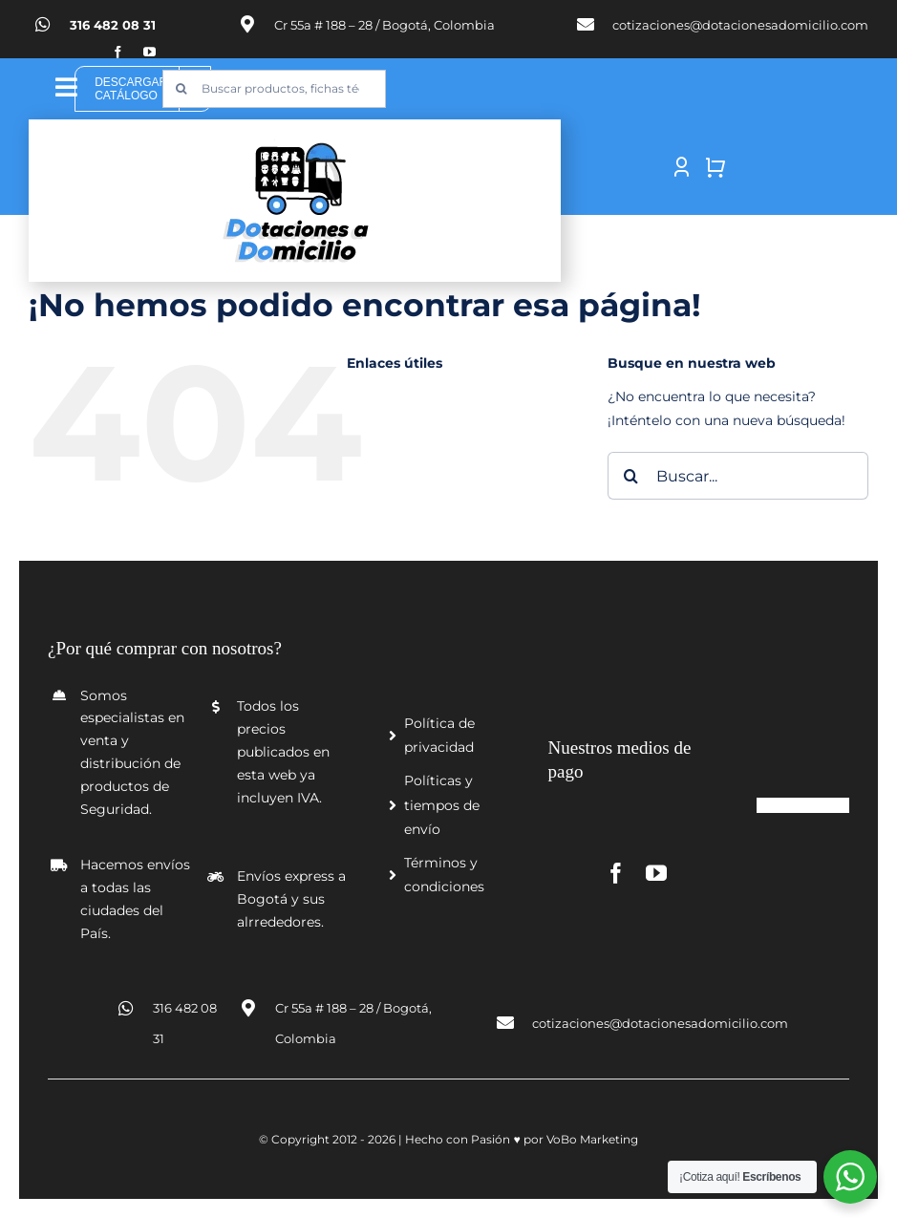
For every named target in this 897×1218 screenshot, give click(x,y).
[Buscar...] (738, 476)
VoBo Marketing (592, 1139)
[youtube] (149, 52)
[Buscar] (181, 89)
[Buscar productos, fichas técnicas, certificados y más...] (274, 89)
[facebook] (118, 52)
